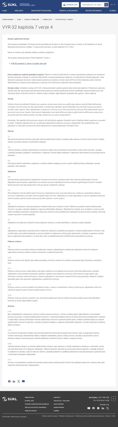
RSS (113, 416)
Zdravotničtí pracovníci (41, 11)
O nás (4, 11)
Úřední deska (29, 397)
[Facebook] (93, 408)
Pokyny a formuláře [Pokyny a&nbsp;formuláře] (32, 19)
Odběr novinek (59, 407)
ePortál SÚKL (29, 401)
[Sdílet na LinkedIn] (14, 381)
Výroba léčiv (47, 19)
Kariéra (56, 411)
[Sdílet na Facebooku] (9, 381)
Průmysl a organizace (68, 11)
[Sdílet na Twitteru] (18, 381)
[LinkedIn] (102, 408)
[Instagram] (98, 408)
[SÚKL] (18, 4)
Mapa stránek (59, 404)
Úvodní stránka (7, 19)
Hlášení (112, 11)
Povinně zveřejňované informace (37, 404)
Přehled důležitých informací (35, 407)
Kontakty (57, 397)
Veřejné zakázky (31, 411)
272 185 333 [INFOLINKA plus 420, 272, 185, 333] (103, 397)
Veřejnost (19, 11)
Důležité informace (94, 11)
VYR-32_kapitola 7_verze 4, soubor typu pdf (28, 64)
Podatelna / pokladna (62, 401)
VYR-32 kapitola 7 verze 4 (64, 19)
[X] (107, 408)
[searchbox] (94, 4)
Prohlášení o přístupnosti (66, 416)
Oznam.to (108, 416)
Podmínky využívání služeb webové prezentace (89, 416)
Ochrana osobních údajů (49, 416)
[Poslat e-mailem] (23, 381)
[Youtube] (88, 408)
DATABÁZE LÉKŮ (70, 5)
